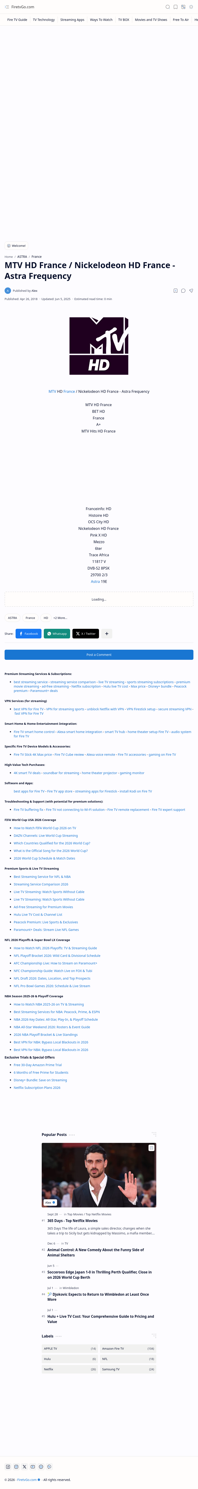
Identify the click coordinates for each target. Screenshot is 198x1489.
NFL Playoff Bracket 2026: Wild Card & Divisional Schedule (57, 955)
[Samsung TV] (128, 1369)
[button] (6, 6)
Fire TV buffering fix (29, 809)
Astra (95, 581)
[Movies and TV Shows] (151, 20)
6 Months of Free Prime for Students (41, 1072)
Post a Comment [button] (99, 654)
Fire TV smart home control (34, 732)
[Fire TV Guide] (17, 20)
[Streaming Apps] (72, 20)
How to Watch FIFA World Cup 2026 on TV (45, 828)
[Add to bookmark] (151, 1148)
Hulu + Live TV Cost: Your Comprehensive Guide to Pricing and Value (100, 1319)
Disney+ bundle (160, 686)
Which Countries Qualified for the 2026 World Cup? (52, 843)
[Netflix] (70, 1369)
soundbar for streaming (61, 773)
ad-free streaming (55, 686)
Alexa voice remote (101, 754)
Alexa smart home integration (79, 732)
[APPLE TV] (70, 1348)
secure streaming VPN (174, 709)
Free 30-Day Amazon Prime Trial (38, 1065)
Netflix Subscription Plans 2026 (37, 1087)
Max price (138, 686)
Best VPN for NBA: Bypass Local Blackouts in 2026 (51, 1042)
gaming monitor (132, 773)
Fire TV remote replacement (128, 809)
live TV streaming (111, 682)
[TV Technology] (44, 20)
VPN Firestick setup (141, 709)
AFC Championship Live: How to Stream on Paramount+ (55, 963)
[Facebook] (8, 1466)
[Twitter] (24, 1466)
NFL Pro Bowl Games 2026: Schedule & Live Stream (52, 986)
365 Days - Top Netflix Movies (72, 1220)
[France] (30, 618)
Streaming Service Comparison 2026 (41, 884)
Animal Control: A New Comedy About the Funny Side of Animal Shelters (95, 1252)
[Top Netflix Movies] (98, 1214)
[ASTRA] (12, 618)
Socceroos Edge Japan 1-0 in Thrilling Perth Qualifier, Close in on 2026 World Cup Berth (99, 1275)
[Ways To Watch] (101, 20)
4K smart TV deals (27, 773)
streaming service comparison (73, 682)
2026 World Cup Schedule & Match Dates (44, 858)
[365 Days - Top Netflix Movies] (99, 1175)
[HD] (46, 618)
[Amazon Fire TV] (128, 1348)
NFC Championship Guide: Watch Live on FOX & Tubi (53, 971)
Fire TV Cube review (70, 754)
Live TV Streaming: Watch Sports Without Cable (49, 892)
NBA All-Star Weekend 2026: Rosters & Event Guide (52, 1027)
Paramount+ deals (44, 690)
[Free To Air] (181, 20)
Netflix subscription (86, 686)
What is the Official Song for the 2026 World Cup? (51, 850)
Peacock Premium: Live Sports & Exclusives (46, 922)
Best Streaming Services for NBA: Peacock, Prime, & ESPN (57, 1012)
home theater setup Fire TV (148, 732)
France (69, 391)
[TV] (66, 1243)
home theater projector (100, 773)
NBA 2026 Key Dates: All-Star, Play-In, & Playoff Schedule (56, 1019)
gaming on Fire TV (162, 754)
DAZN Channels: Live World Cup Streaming (46, 835)
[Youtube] (32, 1466)
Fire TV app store (59, 791)
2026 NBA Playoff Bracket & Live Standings (46, 1034)
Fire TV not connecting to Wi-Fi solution (75, 809)
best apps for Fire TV (29, 791)
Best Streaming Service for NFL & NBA (42, 876)
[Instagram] (16, 1466)
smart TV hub (115, 732)
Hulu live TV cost (115, 686)
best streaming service (31, 682)
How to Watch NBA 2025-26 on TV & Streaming (49, 1004)
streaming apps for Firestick (96, 791)
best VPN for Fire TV (29, 709)
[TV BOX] (124, 20)
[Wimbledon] (71, 1288)
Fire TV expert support (168, 809)
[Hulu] (70, 1359)
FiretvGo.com (22, 6)
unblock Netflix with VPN (105, 709)
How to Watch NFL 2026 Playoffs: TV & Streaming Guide (55, 948)
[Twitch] (41, 1466)
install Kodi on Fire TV (135, 791)
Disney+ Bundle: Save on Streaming (40, 1080)
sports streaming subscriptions (150, 682)
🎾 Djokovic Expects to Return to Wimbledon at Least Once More (98, 1297)
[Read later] (175, 290)
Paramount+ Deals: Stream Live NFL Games (46, 929)
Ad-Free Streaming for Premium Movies (43, 907)
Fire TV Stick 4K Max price (33, 754)
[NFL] (128, 1359)
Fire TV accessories (132, 754)
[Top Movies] (76, 1214)
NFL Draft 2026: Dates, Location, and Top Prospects (52, 978)
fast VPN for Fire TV (29, 713)
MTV (52, 391)
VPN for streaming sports (65, 709)
